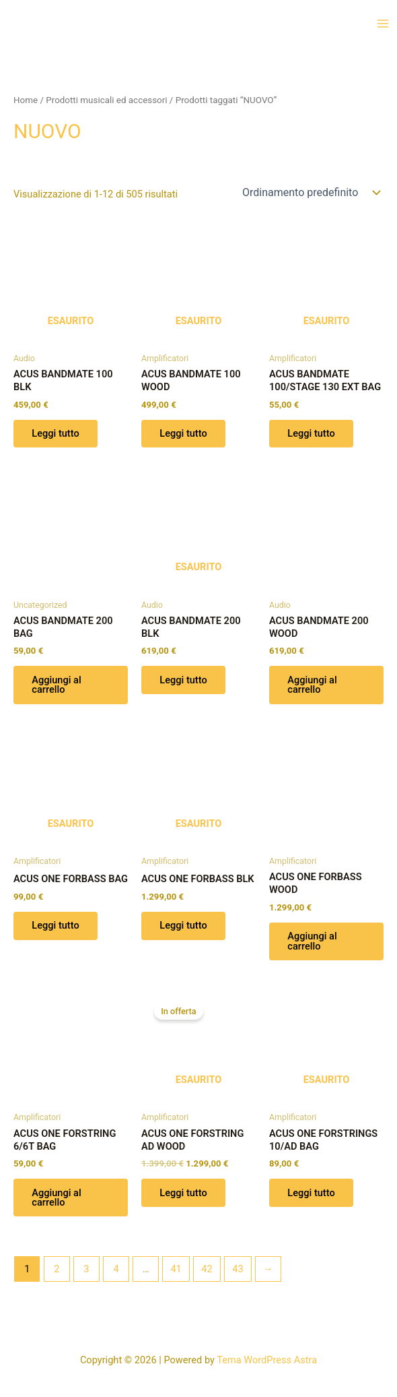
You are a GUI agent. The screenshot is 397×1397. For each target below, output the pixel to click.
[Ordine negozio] (310, 192)
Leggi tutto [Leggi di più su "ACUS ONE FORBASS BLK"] (183, 927)
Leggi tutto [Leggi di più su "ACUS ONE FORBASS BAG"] (55, 927)
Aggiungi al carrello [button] (56, 686)
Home (25, 100)
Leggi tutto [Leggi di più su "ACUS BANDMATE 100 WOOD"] (183, 434)
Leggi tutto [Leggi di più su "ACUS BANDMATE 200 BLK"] (183, 681)
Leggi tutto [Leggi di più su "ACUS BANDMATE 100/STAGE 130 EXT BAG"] (311, 434)
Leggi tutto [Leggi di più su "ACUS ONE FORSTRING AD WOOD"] (183, 1194)
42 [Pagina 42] (206, 1270)
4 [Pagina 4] (115, 1270)
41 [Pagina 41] (175, 1270)
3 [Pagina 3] (86, 1270)
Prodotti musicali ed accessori (106, 100)
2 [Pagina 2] (56, 1270)
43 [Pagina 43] (237, 1270)
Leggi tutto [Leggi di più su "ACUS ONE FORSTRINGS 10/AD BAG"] (311, 1194)
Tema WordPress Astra (267, 1360)
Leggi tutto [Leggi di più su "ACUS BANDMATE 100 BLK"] (55, 434)
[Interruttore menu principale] (383, 23)
